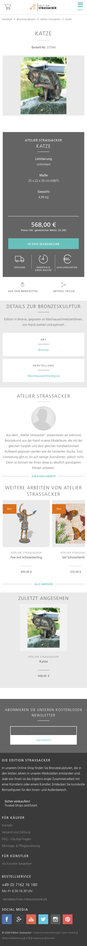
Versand (19, 262)
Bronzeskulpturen (26, 19)
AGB (27, 938)
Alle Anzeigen (43, 584)
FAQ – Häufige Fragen (16, 839)
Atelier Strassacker (50, 19)
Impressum (38, 938)
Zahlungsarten (67, 262)
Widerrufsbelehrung (12, 938)
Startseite (7, 19)
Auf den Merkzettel (23, 287)
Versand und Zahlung (16, 832)
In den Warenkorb (44, 244)
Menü (80, 6)
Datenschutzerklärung (46, 932)
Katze (68, 19)
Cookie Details (68, 932)
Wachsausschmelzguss (44, 376)
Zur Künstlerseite (44, 476)
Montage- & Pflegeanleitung (21, 846)
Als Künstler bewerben (17, 864)
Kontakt (7, 825)
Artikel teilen (63, 287)
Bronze (43, 350)
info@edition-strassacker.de (25, 899)
